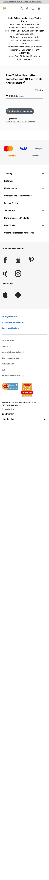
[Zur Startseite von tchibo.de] (4, 8)
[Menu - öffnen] (44, 8)
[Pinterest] (31, 261)
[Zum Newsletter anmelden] (20, 111)
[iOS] (5, 296)
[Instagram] (18, 275)
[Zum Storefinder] (27, 8)
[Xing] (5, 275)
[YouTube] (18, 261)
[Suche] (21, 8)
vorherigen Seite (31, 37)
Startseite (34, 40)
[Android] (18, 296)
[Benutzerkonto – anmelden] (33, 8)
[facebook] (5, 261)
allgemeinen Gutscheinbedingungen (20, 121)
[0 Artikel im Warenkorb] (39, 8)
